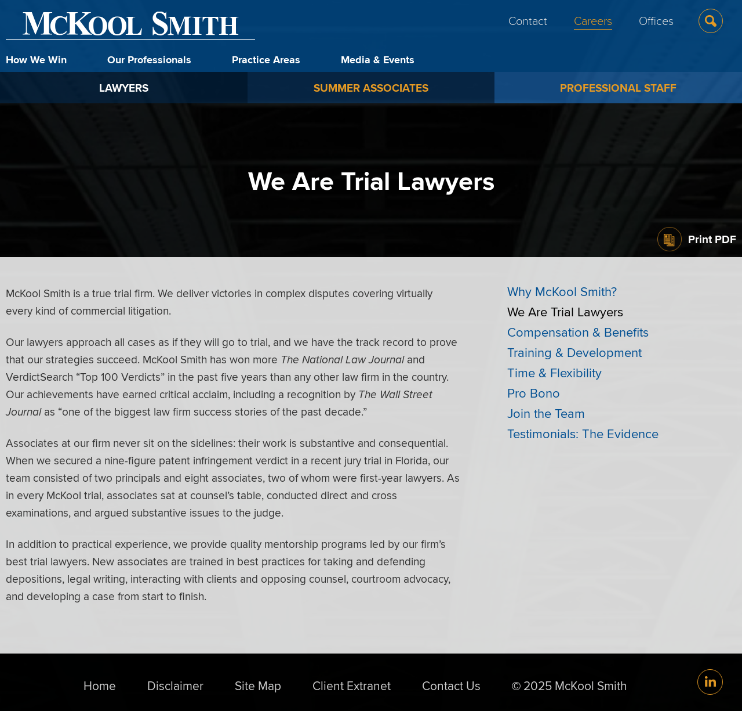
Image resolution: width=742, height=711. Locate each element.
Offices (656, 20)
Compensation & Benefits (578, 332)
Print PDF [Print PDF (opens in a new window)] (712, 239)
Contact (527, 20)
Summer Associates (371, 88)
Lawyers (123, 88)
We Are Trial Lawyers (565, 311)
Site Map (258, 685)
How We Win (36, 59)
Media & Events (377, 59)
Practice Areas (266, 59)
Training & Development (574, 352)
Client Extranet (351, 685)
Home (99, 685)
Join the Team (546, 413)
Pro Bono (533, 393)
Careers (593, 20)
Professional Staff (618, 88)
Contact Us (451, 685)
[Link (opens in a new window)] (710, 682)
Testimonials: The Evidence (583, 433)
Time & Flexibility (554, 372)
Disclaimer (175, 685)
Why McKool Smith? (562, 291)
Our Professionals (149, 59)
